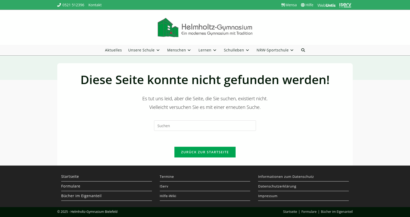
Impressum (267, 195)
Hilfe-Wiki (168, 195)
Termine (167, 176)
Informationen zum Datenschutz (286, 176)
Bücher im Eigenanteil (81, 195)
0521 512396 (73, 4)
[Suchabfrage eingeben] (205, 125)
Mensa (289, 4)
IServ (164, 186)
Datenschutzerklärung (277, 186)
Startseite (70, 176)
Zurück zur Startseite (205, 152)
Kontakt (95, 4)
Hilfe (307, 4)
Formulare (70, 186)
